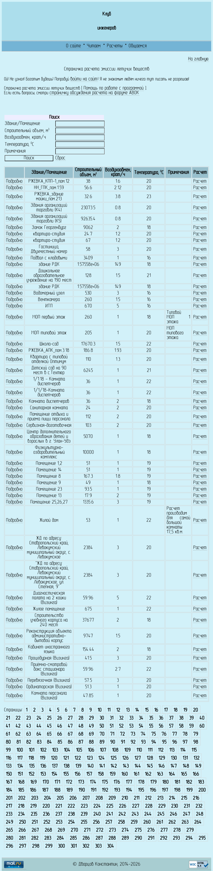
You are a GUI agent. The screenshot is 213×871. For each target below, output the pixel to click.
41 (8, 726)
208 (99, 798)
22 (18, 718)
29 (91, 718)
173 (81, 782)
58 (181, 726)
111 (150, 750)
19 (185, 710)
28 (80, 718)
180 (165, 782)
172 (69, 782)
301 (74, 846)
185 (21, 790)
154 (54, 774)
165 (184, 774)
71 (112, 734)
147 (173, 766)
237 (58, 814)
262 (172, 822)
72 (122, 734)
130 (174, 758)
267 (35, 830)
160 (124, 774)
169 (33, 782)
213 (160, 798)
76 (163, 734)
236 (46, 814)
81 (18, 742)
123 (90, 758)
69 (91, 734)
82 (28, 742)
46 (59, 726)
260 (147, 822)
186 (33, 790)
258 (121, 822)
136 (43, 766)
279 (190, 830)
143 (126, 766)
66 (59, 734)
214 (172, 798)
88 (91, 742)
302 (85, 846)
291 (151, 838)
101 (31, 750)
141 (102, 766)
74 (143, 734)
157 (89, 774)
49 (91, 726)
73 (133, 734)
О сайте (73, 46)
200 (202, 790)
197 (165, 790)
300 (61, 846)
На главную (198, 59)
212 (148, 798)
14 (137, 710)
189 (69, 790)
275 (138, 830)
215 (184, 798)
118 (31, 758)
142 (113, 766)
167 (9, 782)
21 (8, 718)
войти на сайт (83, 79)
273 (112, 830)
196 (153, 790)
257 (108, 822)
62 (18, 734)
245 (160, 814)
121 (66, 758)
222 (71, 806)
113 (171, 750)
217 (9, 806)
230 (174, 806)
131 (185, 758)
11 (108, 710)
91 (123, 742)
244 (147, 814)
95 (164, 742)
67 (70, 734)
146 (161, 766)
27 (70, 718)
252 (46, 822)
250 (22, 822)
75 (153, 734)
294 (189, 838)
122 (77, 758)
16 (156, 710)
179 (153, 782)
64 (38, 734)
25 (49, 718)
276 (151, 830)
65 (49, 734)
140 (90, 766)
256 (96, 822)
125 (113, 758)
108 (115, 750)
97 (185, 742)
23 (28, 718)
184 (9, 790)
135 (31, 766)
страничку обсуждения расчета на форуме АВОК (94, 93)
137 (55, 766)
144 (137, 766)
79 (195, 734)
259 (134, 822)
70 (102, 734)
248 (199, 814)
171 (57, 782)
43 (28, 726)
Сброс (60, 158)
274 (125, 830)
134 (20, 766)
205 (60, 798)
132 (196, 758)
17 (166, 710)
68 (80, 734)
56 (161, 726)
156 (77, 774)
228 (148, 806)
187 (45, 790)
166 (196, 774)
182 (189, 782)
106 (91, 750)
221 (58, 806)
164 (172, 774)
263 (184, 822)
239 (84, 814)
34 (141, 718)
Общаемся (138, 46)
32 (121, 718)
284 (60, 838)
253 (59, 822)
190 (81, 790)
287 (99, 838)
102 (43, 750)
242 (122, 814)
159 (112, 774)
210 (124, 798)
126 (125, 758)
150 (9, 774)
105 (79, 750)
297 (22, 846)
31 (111, 718)
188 (57, 790)
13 (127, 710)
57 (171, 726)
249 (9, 822)
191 (93, 790)
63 (28, 734)
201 (9, 798)
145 (150, 766)
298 (35, 846)
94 (153, 742)
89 (102, 742)
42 (18, 726)
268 (48, 830)
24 (38, 718)
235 (34, 814)
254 (71, 822)
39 (191, 718)
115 (194, 750)
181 (177, 782)
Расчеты (115, 46)
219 (33, 806)
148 (186, 766)
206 (73, 798)
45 (49, 726)
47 (70, 726)
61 (8, 734)
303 (98, 846)
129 (162, 758)
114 (183, 750)
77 (174, 734)
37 (171, 718)
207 (86, 798)
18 (175, 710)
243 (134, 814)
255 (84, 822)
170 (45, 782)
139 (78, 766)
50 (102, 726)
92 (133, 742)
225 (109, 806)
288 (112, 838)
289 (125, 838)
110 (139, 750)
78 (185, 734)
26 (59, 718)
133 (8, 766)
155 (66, 774)
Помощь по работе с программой (113, 88)
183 (201, 782)
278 (177, 830)
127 (137, 758)
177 (129, 782)
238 (71, 814)
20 (195, 710)
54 (141, 726)
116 (8, 758)
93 (143, 742)
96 (174, 742)
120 (54, 758)
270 (74, 830)
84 (49, 742)
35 (151, 718)
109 (127, 750)
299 (48, 846)
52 (121, 726)
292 (163, 838)
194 (129, 790)
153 (43, 774)
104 (67, 750)
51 (111, 726)
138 (67, 766)
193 (117, 790)
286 (86, 838)
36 (161, 718)
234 (21, 814)
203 (34, 798)
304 (110, 846)
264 (197, 822)
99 (8, 750)
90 (112, 742)
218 (21, 806)
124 (101, 758)
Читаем (94, 46)
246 (173, 814)
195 (141, 790)
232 (198, 806)
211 (136, 798)
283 (47, 838)
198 (177, 790)
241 (109, 814)
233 (9, 814)
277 (164, 830)
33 (131, 718)
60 (201, 726)
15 (146, 710)
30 (102, 718)
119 (42, 758)
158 (101, 774)
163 (160, 774)
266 (22, 830)
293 (176, 838)
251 (35, 822)
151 (20, 774)
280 (9, 838)
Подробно (14, 181)
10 (100, 710)
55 (151, 726)
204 (47, 798)
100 (19, 750)
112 (160, 750)
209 (112, 798)
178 (141, 782)
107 (103, 750)
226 (122, 806)
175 (105, 782)
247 (186, 814)
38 (181, 718)
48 (80, 726)
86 (70, 742)
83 (39, 742)
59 (191, 726)
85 (60, 742)
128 (150, 758)
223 (84, 806)
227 (135, 806)
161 (136, 774)
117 (20, 758)
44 (38, 726)
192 (105, 790)
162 (148, 774)
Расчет (200, 181)
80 (8, 742)
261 (159, 822)
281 (22, 838)
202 (21, 798)
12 (118, 710)
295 (202, 838)
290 (138, 838)
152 (31, 774)
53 (131, 726)
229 (161, 806)
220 (46, 806)
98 (195, 742)
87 (80, 742)
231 (187, 806)
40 (201, 718)
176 (116, 782)
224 (97, 806)
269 (61, 830)
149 (198, 766)
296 (9, 846)
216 (196, 798)
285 (73, 838)
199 (189, 790)
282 (34, 838)
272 (99, 830)
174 (93, 782)
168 (21, 782)
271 (87, 830)
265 (9, 830)
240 (97, 814)
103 (55, 750)
